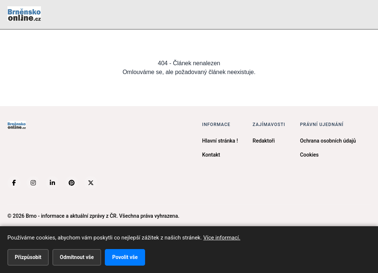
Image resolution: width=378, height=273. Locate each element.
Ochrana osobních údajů (328, 141)
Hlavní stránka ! (220, 141)
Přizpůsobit (28, 257)
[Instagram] (33, 182)
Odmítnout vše (77, 257)
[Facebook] (14, 182)
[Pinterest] (71, 182)
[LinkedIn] (52, 182)
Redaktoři (263, 141)
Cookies (309, 155)
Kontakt (211, 155)
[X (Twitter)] (90, 182)
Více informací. (221, 237)
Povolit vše (125, 257)
